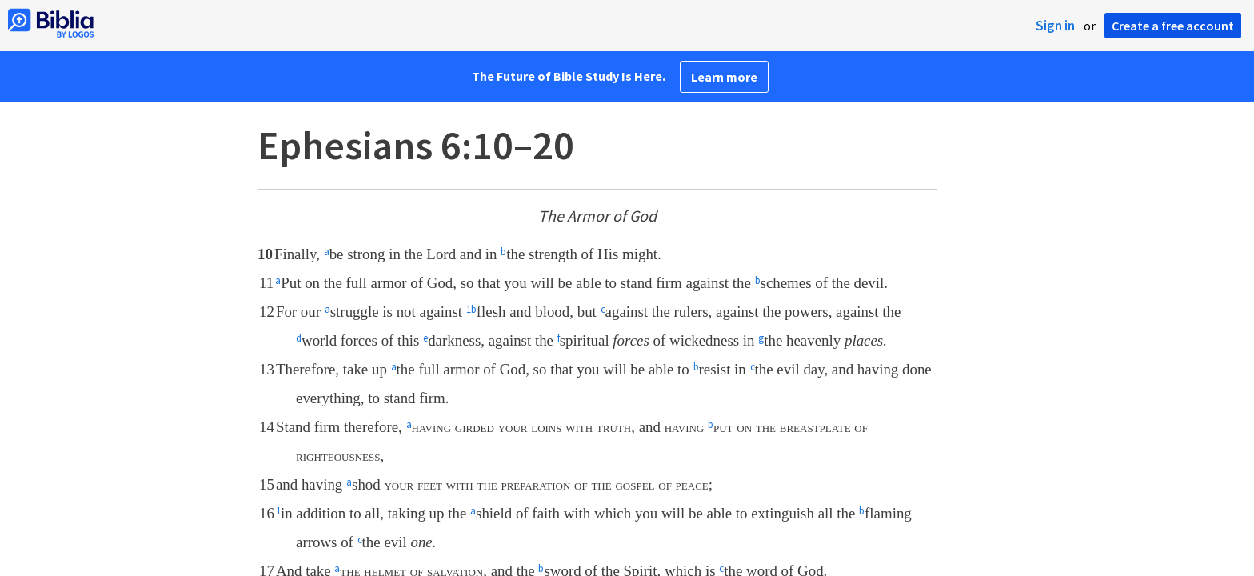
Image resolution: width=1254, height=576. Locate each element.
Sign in (1055, 25)
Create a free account (1173, 26)
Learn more (724, 77)
